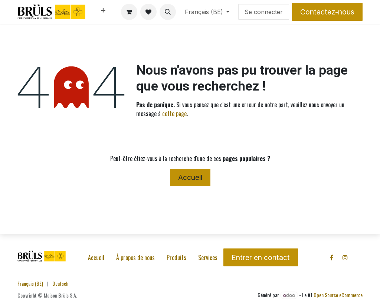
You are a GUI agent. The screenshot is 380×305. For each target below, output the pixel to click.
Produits (176, 257)
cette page (174, 113)
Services (207, 257)
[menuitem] (103, 12)
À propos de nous (135, 257)
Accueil (190, 177)
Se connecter (264, 12)
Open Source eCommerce (338, 295)
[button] (168, 12)
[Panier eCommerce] (129, 12)
